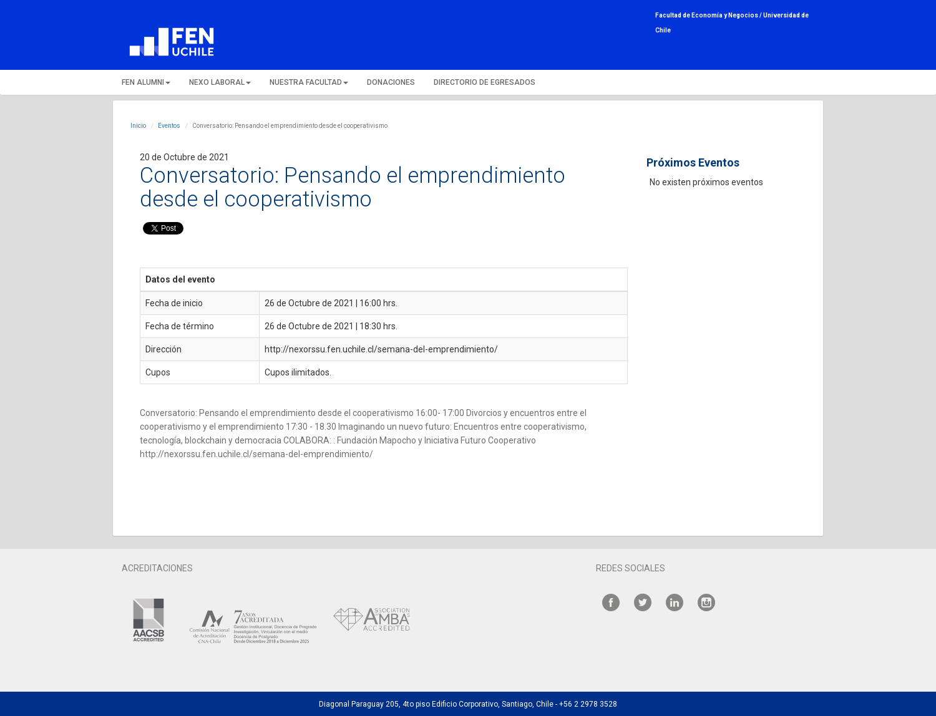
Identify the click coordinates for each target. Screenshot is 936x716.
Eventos (169, 125)
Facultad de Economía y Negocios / (709, 15)
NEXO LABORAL (220, 82)
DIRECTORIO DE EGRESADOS (484, 82)
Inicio (138, 125)
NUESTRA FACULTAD (309, 82)
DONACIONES (391, 82)
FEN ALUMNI (146, 82)
